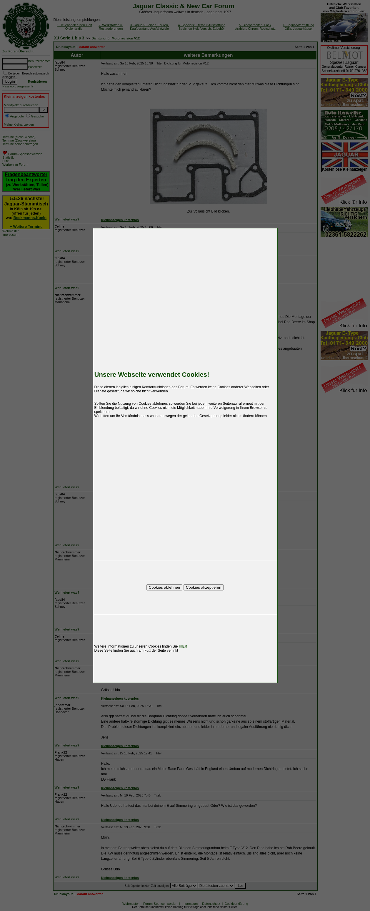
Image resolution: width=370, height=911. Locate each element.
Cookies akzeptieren (203, 587)
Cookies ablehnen (164, 587)
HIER (183, 646)
